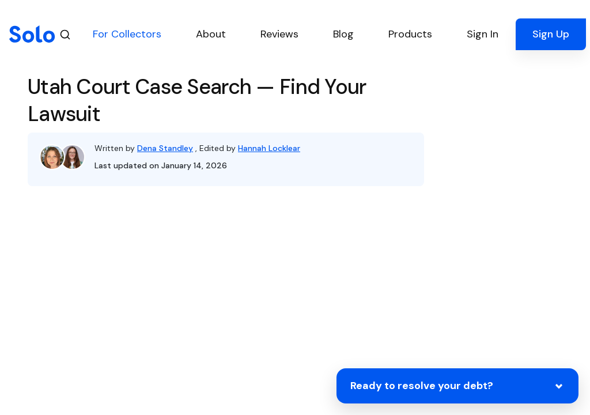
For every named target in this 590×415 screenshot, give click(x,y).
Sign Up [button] (550, 34)
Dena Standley (165, 148)
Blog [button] (343, 34)
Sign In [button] (482, 34)
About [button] (211, 34)
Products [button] (410, 34)
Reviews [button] (279, 34)
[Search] (65, 34)
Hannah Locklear (269, 148)
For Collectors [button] (127, 34)
